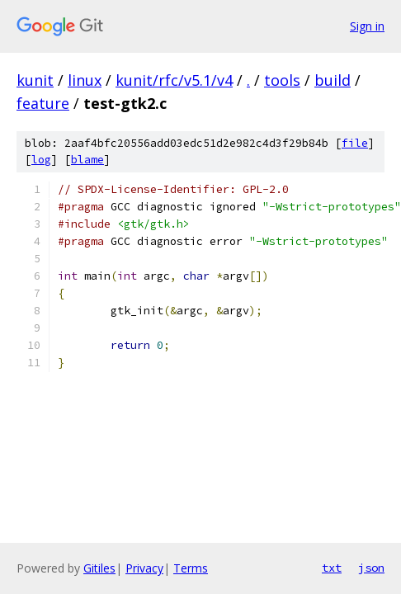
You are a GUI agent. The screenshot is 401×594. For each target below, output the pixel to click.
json (371, 567)
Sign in (367, 26)
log (41, 160)
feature (43, 103)
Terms (190, 568)
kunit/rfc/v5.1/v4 (174, 80)
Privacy (144, 568)
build (332, 80)
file (355, 143)
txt (332, 567)
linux (84, 80)
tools (282, 80)
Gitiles (99, 568)
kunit (35, 80)
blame (87, 160)
